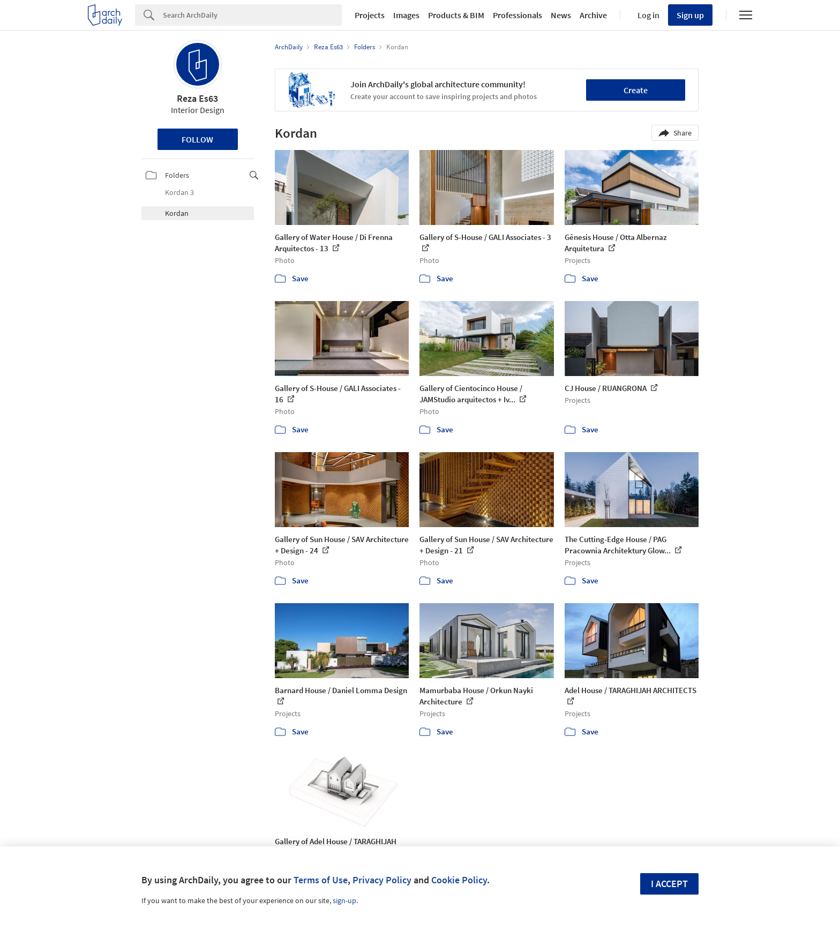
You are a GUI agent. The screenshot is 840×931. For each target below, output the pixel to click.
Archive (593, 15)
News (561, 15)
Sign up (690, 15)
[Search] (252, 15)
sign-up (344, 900)
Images (406, 15)
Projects (370, 15)
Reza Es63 (197, 98)
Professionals (517, 15)
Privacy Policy (381, 880)
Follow (197, 139)
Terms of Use (321, 880)
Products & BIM (456, 15)
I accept (669, 883)
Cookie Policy (459, 880)
